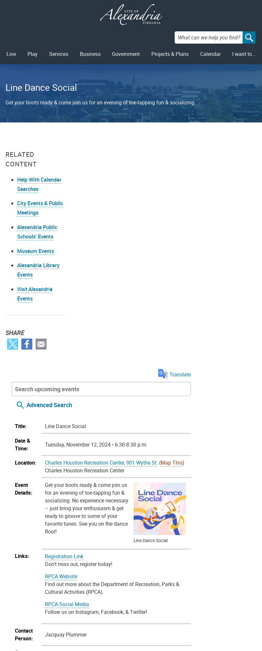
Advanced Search (116, 176)
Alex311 (76, 609)
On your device (140, 556)
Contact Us (79, 599)
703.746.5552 (128, 431)
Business (90, 54)
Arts (116, 504)
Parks (236, 504)
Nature (220, 504)
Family (203, 504)
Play (32, 54)
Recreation (124, 512)
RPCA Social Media (134, 375)
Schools (193, 512)
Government (126, 54)
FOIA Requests (39, 599)
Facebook (26, 344)
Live (11, 54)
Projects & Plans (170, 54)
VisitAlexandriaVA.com (182, 620)
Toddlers (158, 520)
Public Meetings (40, 620)
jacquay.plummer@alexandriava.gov (153, 457)
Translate (240, 145)
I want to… (244, 54)
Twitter (12, 344)
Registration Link (131, 327)
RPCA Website (128, 347)
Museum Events (35, 251)
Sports (211, 512)
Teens (139, 520)
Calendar (210, 54)
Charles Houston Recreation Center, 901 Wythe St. (168, 233)
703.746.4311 (83, 620)
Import (86, 556)
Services (58, 54)
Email (41, 344)
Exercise (183, 504)
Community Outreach (148, 504)
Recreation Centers (160, 512)
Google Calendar (180, 556)
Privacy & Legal (40, 609)
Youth (176, 520)
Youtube (133, 609)
